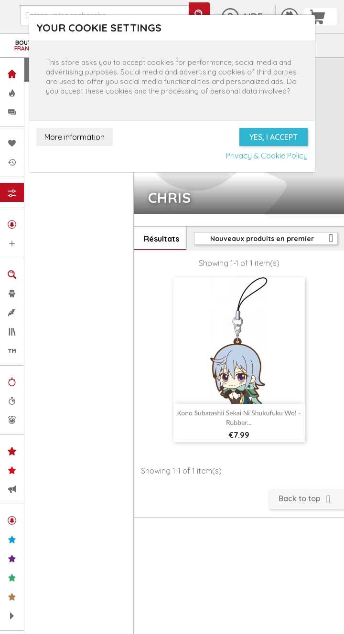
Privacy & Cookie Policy (267, 155)
